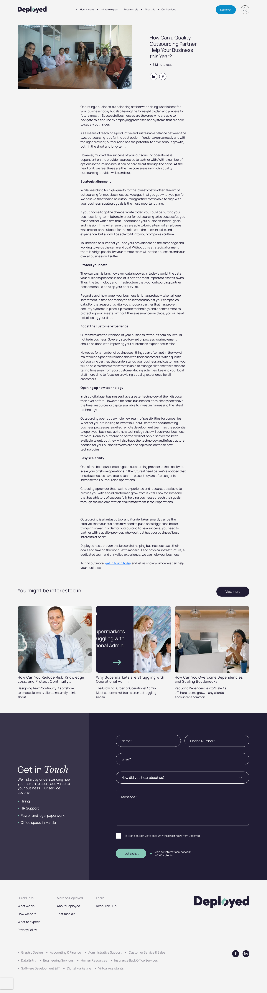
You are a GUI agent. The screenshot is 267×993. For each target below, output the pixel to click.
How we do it (27, 914)
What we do (26, 906)
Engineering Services (58, 960)
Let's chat (225, 9)
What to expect (109, 9)
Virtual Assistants (111, 968)
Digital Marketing (79, 968)
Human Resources (94, 960)
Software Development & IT (40, 968)
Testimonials (131, 9)
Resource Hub (106, 906)
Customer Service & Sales (147, 952)
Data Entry (28, 960)
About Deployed (68, 906)
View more (232, 591)
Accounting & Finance (65, 952)
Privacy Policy (27, 930)
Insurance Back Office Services (136, 960)
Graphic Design (32, 952)
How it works (87, 9)
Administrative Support (105, 952)
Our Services (168, 9)
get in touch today (118, 563)
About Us (150, 9)
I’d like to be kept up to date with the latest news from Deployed (162, 835)
